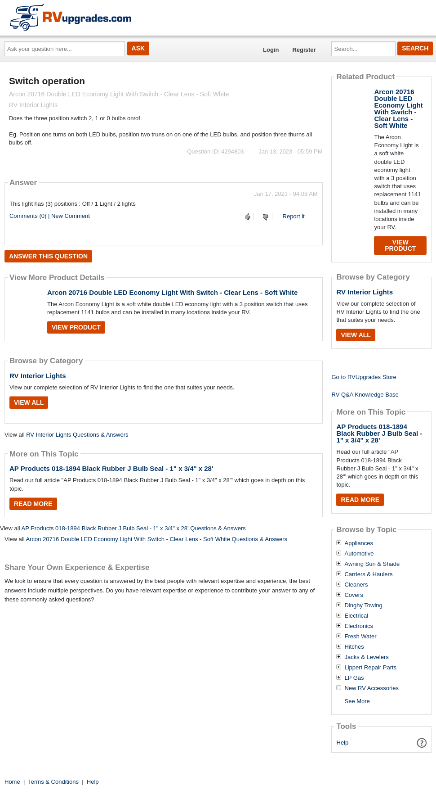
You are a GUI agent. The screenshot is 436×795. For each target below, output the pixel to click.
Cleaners (356, 585)
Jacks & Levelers (366, 657)
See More (356, 701)
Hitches (354, 647)
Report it (294, 216)
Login (271, 49)
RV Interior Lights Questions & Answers (77, 434)
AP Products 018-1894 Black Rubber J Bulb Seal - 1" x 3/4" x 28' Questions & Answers (133, 528)
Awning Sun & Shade (372, 564)
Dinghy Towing (363, 605)
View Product (76, 327)
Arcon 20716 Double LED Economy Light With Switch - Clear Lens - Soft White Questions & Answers (156, 539)
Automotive (359, 554)
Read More (33, 503)
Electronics (358, 626)
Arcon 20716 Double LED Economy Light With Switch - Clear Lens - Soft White (172, 292)
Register (304, 49)
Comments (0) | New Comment (49, 215)
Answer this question (48, 256)
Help (343, 742)
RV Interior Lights (37, 375)
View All (29, 402)
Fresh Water (360, 636)
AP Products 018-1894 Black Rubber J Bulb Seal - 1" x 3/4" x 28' (111, 468)
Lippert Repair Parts (370, 667)
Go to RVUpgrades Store (363, 377)
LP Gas (354, 678)
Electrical (356, 616)
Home (12, 781)
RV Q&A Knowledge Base (364, 394)
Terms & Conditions (53, 781)
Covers (353, 595)
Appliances (358, 543)
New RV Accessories (371, 688)
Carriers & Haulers (368, 574)
